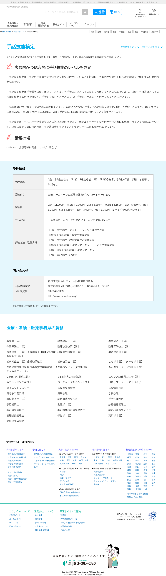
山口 (145, 480)
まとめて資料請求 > (136, 2)
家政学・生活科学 (67, 484)
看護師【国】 (14, 341)
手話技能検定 (115, 399)
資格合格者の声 (14, 467)
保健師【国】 (65, 415)
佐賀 (129, 486)
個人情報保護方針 (42, 530)
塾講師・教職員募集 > (106, 2)
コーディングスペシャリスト (74, 382)
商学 (62, 475)
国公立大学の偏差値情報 (70, 492)
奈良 (129, 476)
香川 (129, 483)
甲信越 (83, 457)
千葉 (153, 460)
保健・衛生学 (65, 478)
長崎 (137, 486)
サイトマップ (14, 523)
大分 (153, 486)
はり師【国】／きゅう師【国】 (125, 361)
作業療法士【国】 (17, 346)
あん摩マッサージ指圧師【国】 (125, 367)
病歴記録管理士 (15, 415)
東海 (62, 460)
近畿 (74, 460)
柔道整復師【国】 (118, 352)
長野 (129, 467)
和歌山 (138, 476)
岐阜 (129, 470)
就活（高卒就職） (15, 472)
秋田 (129, 457)
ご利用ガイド (14, 515)
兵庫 (153, 473)
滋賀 (129, 473)
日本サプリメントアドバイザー (125, 382)
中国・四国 (83, 460)
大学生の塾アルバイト (69, 519)
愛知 (145, 470)
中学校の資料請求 (15, 464)
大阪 (80, 463)
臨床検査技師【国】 (69, 346)
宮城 (153, 454)
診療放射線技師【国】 (70, 352)
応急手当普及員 (15, 393)
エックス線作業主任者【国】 (124, 376)
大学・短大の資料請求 (17, 457)
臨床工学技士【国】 (119, 346)
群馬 (137, 460)
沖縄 (145, 489)
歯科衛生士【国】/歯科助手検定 (24, 361)
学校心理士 (114, 393)
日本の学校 (6, 31)
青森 (137, 454)
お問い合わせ (40, 523)
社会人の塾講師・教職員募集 (72, 523)
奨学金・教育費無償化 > (20, 2)
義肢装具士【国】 (17, 399)
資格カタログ (19, 31)
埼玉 (145, 460)
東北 (70, 457)
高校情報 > (37, 2)
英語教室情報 (66, 526)
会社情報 (38, 515)
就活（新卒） (13, 476)
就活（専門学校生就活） (18, 479)
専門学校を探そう (101, 449)
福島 (145, 457)
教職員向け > (152, 2)
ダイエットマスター (18, 387)
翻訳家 (96, 484)
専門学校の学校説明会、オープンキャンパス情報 (44, 455)
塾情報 (63, 515)
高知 (145, 483)
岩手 (145, 454)
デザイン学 (64, 481)
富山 (137, 467)
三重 (153, 470)
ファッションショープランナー (107, 481)
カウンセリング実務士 (19, 382)
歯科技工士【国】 (68, 361)
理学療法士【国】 (118, 341)
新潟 (145, 464)
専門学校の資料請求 (16, 454)
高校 (36, 467)
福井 (153, 467)
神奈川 (138, 464)
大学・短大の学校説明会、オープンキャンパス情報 (45, 462)
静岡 (137, 470)
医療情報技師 (115, 387)
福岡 (153, 483)
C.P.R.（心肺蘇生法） (19, 376)
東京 (74, 463)
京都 (137, 473)
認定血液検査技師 (68, 399)
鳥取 (145, 476)
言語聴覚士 (98, 472)
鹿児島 (138, 489)
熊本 (145, 486)
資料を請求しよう (15, 449)
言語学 (62, 472)
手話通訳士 (13, 404)
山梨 (153, 464)
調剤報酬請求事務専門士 (71, 410)
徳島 (153, 480)
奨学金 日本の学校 (135, 497)
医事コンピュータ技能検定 (73, 367)
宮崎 (129, 489)
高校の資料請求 (14, 460)
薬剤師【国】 (115, 415)
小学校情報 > (64, 2)
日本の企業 (65, 530)
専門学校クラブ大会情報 (137, 494)
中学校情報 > (50, 2)
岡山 (129, 480)
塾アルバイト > (89, 2)
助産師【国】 (65, 404)
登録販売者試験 (15, 421)
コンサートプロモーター (104, 478)
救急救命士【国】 (68, 341)
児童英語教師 (99, 475)
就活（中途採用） (15, 482)
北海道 (106, 32)
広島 (137, 480)
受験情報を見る (128, 47)
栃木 (129, 460)
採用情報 (38, 519)
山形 (137, 457)
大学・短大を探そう (68, 449)
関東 (76, 457)
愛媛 (137, 483)
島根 (153, 476)
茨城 (153, 457)
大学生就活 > (122, 2)
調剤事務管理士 (15, 410)
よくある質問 (14, 519)
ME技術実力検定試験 (69, 376)
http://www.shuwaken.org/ (62, 296)
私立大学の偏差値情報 (69, 496)
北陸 (68, 460)
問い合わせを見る (150, 47)
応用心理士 (64, 393)
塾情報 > (77, 2)
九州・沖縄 (64, 463)
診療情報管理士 (117, 404)
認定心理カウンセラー (120, 410)
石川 (145, 467)
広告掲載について (42, 526)
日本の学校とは (15, 526)
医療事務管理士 (66, 387)
